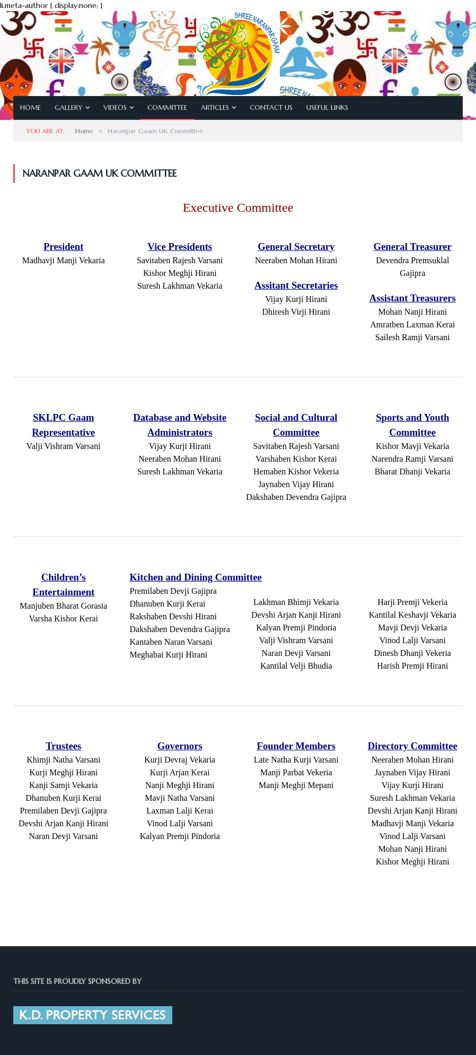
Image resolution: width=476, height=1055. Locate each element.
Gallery (69, 107)
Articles (215, 107)
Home (30, 107)
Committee (167, 107)
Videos (115, 107)
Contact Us (271, 107)
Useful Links (327, 107)
